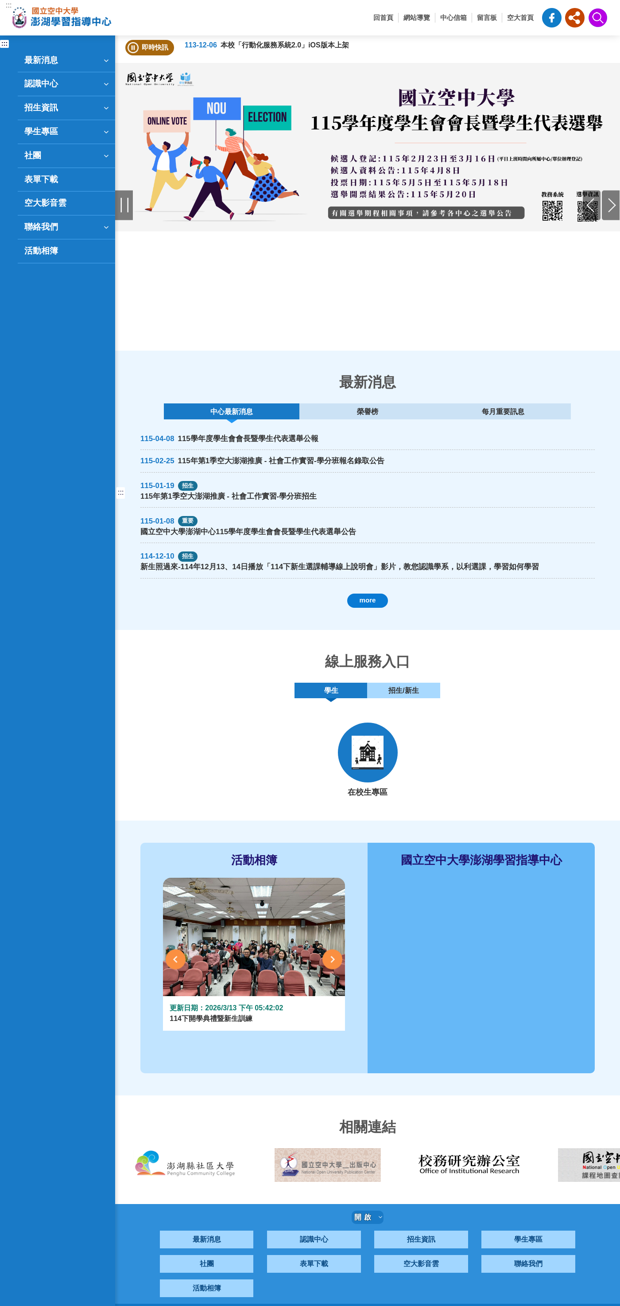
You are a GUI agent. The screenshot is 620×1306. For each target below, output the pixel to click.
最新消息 (207, 1251)
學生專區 (528, 1251)
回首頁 (383, 17)
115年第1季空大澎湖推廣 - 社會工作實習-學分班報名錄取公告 (293, 465)
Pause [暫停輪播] (124, 205)
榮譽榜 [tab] (367, 413)
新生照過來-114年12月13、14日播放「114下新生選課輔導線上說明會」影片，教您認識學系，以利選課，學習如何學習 (342, 574)
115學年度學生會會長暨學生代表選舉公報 (256, 443)
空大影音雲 (421, 1275)
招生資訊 (421, 1251)
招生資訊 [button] (67, 108)
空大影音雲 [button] (45, 202)
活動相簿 (207, 1300)
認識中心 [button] (67, 84)
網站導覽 (416, 17)
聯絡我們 (528, 1275)
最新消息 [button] (67, 60)
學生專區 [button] (67, 132)
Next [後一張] (611, 205)
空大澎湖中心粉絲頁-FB (552, 17)
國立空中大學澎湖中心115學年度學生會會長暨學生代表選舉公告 (261, 538)
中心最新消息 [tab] (296, 413)
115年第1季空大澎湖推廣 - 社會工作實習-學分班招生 (239, 501)
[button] (575, 17)
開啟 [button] (368, 1229)
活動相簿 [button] (41, 250)
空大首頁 (520, 17)
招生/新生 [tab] (402, 699)
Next (332, 971)
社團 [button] (67, 155)
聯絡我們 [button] (67, 227)
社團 (207, 1275)
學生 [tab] (331, 699)
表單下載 (314, 1275)
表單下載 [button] (41, 179)
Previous (176, 971)
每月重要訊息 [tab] (437, 413)
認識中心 (314, 1251)
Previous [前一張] (592, 205)
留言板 (487, 17)
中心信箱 (453, 17)
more (367, 607)
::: (9, 5)
